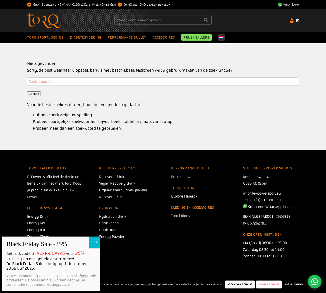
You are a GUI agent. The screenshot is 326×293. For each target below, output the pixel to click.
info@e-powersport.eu (262, 193)
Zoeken (34, 93)
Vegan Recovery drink (117, 183)
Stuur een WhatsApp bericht (271, 207)
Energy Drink (37, 216)
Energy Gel (36, 223)
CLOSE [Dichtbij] (94, 242)
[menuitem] (287, 4)
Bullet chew (181, 177)
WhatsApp (288, 4)
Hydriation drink (112, 216)
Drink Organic (110, 230)
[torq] (53, 20)
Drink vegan (109, 223)
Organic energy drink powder (123, 190)
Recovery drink (111, 177)
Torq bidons (180, 216)
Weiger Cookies (268, 284)
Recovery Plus (110, 197)
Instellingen (294, 284)
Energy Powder (111, 236)
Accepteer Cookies (239, 284)
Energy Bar (36, 230)
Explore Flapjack (184, 196)
